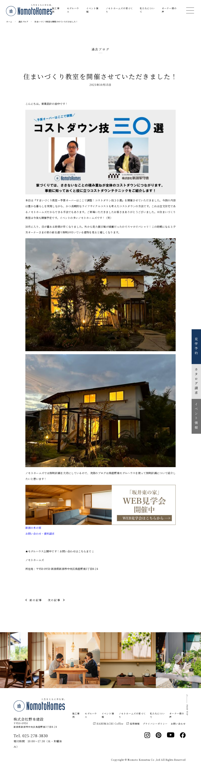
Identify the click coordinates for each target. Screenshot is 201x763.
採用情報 (133, 723)
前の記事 (35, 600)
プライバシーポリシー (155, 723)
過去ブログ (23, 21)
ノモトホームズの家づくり (119, 10)
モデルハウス (73, 10)
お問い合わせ (178, 723)
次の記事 (54, 600)
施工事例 (56, 10)
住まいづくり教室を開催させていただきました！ (56, 21)
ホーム (9, 21)
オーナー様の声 (169, 10)
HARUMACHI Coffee (108, 723)
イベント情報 (92, 10)
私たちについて (147, 10)
